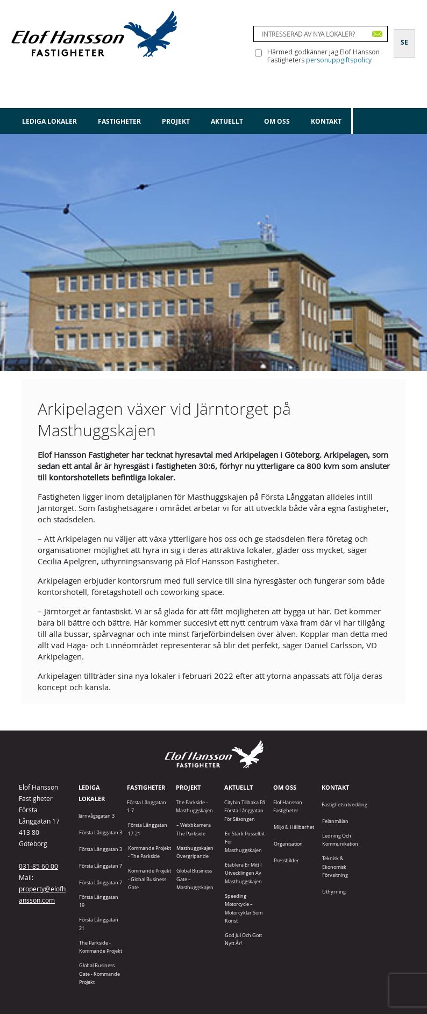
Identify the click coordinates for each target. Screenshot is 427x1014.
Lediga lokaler (49, 121)
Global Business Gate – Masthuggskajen (194, 879)
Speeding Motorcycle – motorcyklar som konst (243, 908)
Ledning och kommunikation (340, 839)
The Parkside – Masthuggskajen (194, 806)
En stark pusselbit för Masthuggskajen (245, 842)
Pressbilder (286, 860)
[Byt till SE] (404, 36)
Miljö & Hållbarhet (294, 827)
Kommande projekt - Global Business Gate (149, 879)
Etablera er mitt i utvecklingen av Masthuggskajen (243, 873)
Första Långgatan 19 (98, 901)
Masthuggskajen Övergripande (194, 852)
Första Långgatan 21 (98, 923)
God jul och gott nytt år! (243, 939)
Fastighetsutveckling (344, 804)
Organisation (288, 843)
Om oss (277, 121)
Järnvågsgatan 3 (97, 815)
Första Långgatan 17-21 (147, 828)
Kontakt (326, 121)
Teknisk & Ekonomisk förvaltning (335, 866)
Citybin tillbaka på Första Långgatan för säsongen (244, 810)
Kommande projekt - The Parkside (149, 852)
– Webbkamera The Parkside (193, 828)
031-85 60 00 (38, 866)
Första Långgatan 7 (100, 865)
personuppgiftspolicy (339, 60)
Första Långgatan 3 (100, 832)
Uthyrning (334, 891)
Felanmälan (335, 821)
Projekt (176, 121)
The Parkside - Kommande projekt (100, 946)
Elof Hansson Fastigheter (287, 806)
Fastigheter (119, 121)
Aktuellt (227, 121)
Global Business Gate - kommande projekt (99, 973)
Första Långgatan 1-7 (146, 806)
